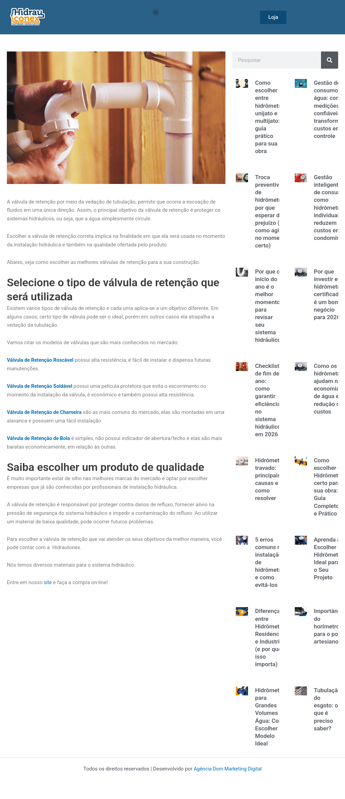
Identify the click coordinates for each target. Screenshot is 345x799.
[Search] (329, 60)
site (48, 582)
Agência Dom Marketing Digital (228, 769)
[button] (156, 12)
